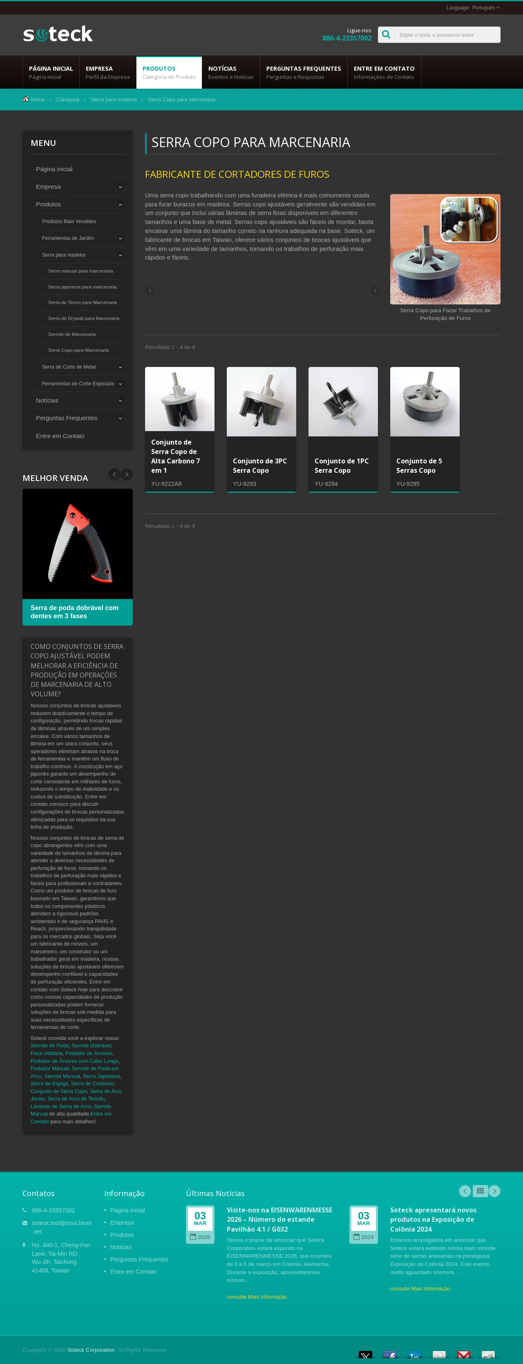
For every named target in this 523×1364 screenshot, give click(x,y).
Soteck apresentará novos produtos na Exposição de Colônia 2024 (433, 1219)
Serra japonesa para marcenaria (82, 286)
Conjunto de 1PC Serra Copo (342, 465)
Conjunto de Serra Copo (59, 1091)
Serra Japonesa (101, 1076)
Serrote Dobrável (91, 1045)
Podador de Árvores (88, 1053)
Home (38, 99)
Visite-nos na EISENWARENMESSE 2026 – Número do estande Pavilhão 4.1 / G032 (279, 1219)
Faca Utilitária (47, 1053)
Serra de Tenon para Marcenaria (82, 302)
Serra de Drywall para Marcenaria (84, 318)
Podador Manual (50, 1068)
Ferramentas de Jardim (68, 238)
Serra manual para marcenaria (80, 270)
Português (483, 8)
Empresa (108, 72)
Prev (127, 474)
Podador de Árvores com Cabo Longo (74, 1061)
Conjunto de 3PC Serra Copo (260, 465)
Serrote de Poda (50, 1045)
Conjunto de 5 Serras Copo (419, 465)
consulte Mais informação (257, 1297)
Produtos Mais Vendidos (69, 221)
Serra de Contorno (92, 1083)
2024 (363, 1237)
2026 (200, 1237)
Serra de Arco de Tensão (76, 1099)
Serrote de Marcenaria (72, 334)
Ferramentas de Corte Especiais (78, 384)
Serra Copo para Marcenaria (78, 350)
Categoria (67, 99)
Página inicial (51, 72)
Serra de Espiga (49, 1083)
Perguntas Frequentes (303, 72)
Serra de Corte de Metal (69, 367)
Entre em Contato (384, 72)
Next (114, 474)
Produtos (169, 72)
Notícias (231, 72)
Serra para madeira (114, 99)
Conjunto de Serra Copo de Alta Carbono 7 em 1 (175, 456)
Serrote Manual (62, 1076)
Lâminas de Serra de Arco (61, 1106)
